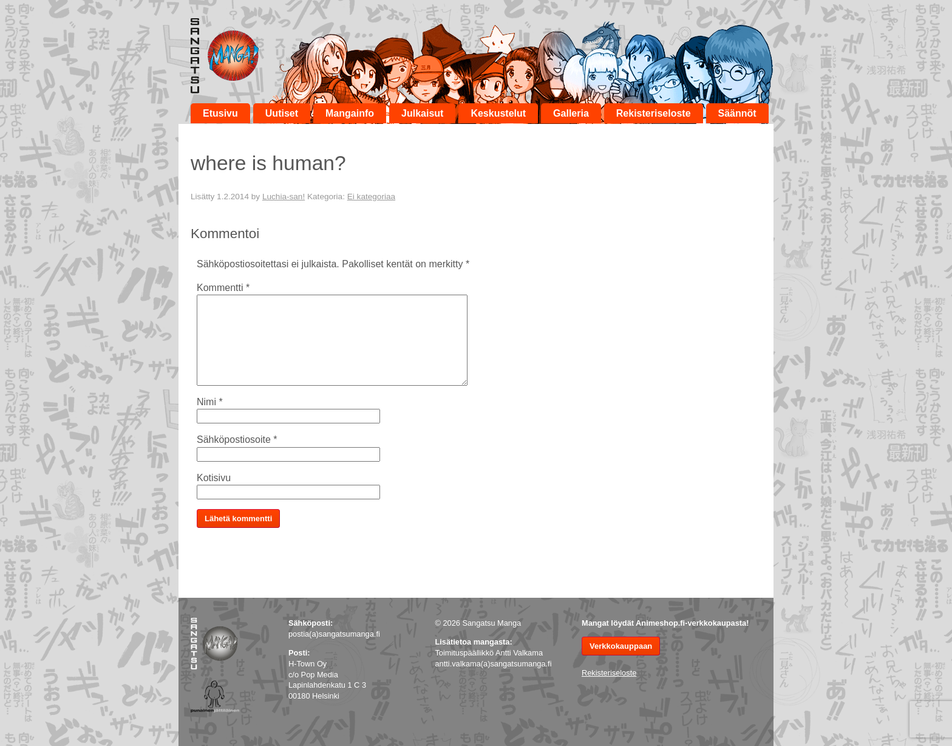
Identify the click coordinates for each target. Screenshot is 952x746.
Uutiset (281, 113)
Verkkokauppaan (621, 646)
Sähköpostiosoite (237, 439)
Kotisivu (214, 478)
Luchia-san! (283, 196)
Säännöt (737, 113)
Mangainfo (349, 113)
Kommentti (223, 287)
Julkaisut (422, 113)
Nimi (210, 402)
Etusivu (220, 113)
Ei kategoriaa (371, 196)
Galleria (571, 113)
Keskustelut (498, 113)
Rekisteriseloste (653, 113)
